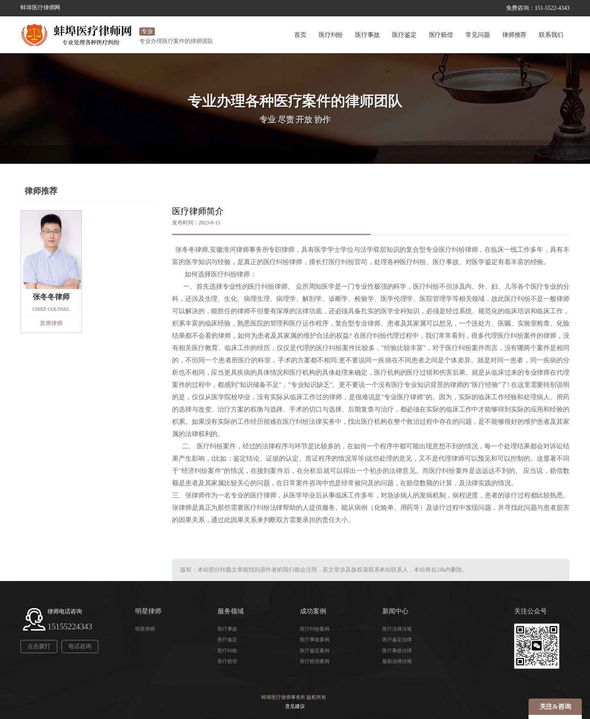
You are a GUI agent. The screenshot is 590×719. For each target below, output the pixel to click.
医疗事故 (367, 35)
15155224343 (70, 626)
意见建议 (295, 706)
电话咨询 (79, 646)
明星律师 (145, 629)
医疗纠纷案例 (314, 629)
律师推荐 (514, 35)
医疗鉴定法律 (396, 639)
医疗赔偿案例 (314, 661)
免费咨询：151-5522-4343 (538, 8)
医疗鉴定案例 (314, 650)
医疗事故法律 (396, 650)
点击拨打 (38, 646)
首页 (300, 35)
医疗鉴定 (404, 35)
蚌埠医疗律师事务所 (283, 697)
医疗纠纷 (331, 35)
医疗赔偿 (441, 35)
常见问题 (477, 35)
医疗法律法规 (396, 629)
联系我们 (551, 35)
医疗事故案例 (314, 639)
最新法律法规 (396, 661)
